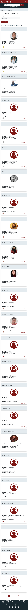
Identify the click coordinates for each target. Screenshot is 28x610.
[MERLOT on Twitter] (12, 607)
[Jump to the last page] (23, 596)
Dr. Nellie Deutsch (7, 314)
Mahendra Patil (6, 124)
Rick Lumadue (6, 29)
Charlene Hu (5, 573)
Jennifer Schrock (7, 550)
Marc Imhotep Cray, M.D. (9, 76)
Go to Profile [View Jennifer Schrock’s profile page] (23, 568)
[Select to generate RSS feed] (21, 25)
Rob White (5, 290)
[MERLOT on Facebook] (9, 607)
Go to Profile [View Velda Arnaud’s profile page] (23, 285)
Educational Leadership (22, 9)
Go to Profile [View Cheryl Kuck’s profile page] (23, 498)
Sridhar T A (5, 100)
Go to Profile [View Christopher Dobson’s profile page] (23, 450)
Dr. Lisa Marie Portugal (8, 242)
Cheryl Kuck (5, 480)
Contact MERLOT (22, 600)
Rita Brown (5, 455)
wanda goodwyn (7, 385)
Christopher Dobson (8, 431)
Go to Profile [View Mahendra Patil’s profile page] (23, 142)
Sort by (2, 16)
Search (22, 4)
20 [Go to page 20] (18, 595)
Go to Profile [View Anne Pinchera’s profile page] (23, 544)
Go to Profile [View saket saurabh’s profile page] (23, 356)
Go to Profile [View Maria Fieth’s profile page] (23, 190)
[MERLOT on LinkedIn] (15, 607)
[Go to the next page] (21, 596)
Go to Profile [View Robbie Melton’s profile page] (23, 237)
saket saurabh (6, 338)
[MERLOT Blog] (18, 607)
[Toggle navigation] (25, 2)
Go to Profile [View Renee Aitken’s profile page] (23, 213)
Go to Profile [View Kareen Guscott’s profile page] (23, 380)
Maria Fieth (5, 171)
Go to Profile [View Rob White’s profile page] (23, 308)
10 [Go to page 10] (15, 595)
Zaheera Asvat (6, 408)
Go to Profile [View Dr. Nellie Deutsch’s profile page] (23, 332)
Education (15, 9)
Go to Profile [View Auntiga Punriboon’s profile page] (23, 521)
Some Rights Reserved (14, 600)
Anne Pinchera (6, 527)
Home (2, 9)
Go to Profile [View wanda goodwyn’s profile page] (23, 403)
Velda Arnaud (6, 266)
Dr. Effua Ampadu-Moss (9, 52)
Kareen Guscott (6, 361)
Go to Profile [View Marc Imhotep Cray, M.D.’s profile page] (23, 95)
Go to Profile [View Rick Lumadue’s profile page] (23, 47)
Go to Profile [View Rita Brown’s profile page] (23, 475)
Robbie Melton (6, 219)
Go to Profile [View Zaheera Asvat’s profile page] (23, 426)
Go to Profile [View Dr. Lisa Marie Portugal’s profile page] (23, 261)
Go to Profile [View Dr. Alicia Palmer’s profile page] (23, 166)
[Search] (12, 5)
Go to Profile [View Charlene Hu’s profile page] (23, 591)
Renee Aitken (6, 195)
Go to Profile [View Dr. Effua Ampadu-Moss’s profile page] (23, 71)
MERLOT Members (8, 9)
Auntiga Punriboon (7, 503)
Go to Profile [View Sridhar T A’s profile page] (23, 118)
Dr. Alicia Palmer (7, 147)
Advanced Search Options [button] (14, 6)
